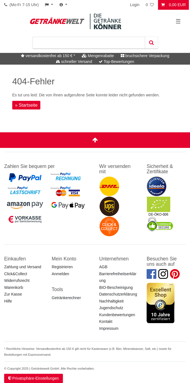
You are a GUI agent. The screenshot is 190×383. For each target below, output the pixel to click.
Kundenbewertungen (117, 315)
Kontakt (105, 321)
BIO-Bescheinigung (116, 287)
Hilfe (8, 301)
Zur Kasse (13, 294)
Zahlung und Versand (22, 267)
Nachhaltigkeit (111, 301)
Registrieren (62, 267)
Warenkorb (13, 287)
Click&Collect (15, 274)
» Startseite (26, 105)
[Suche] (151, 42)
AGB (103, 267)
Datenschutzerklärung (118, 294)
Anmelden (60, 274)
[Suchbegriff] (89, 42)
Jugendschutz (111, 308)
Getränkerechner (66, 298)
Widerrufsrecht (16, 280)
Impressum (109, 328)
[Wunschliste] (150, 5)
